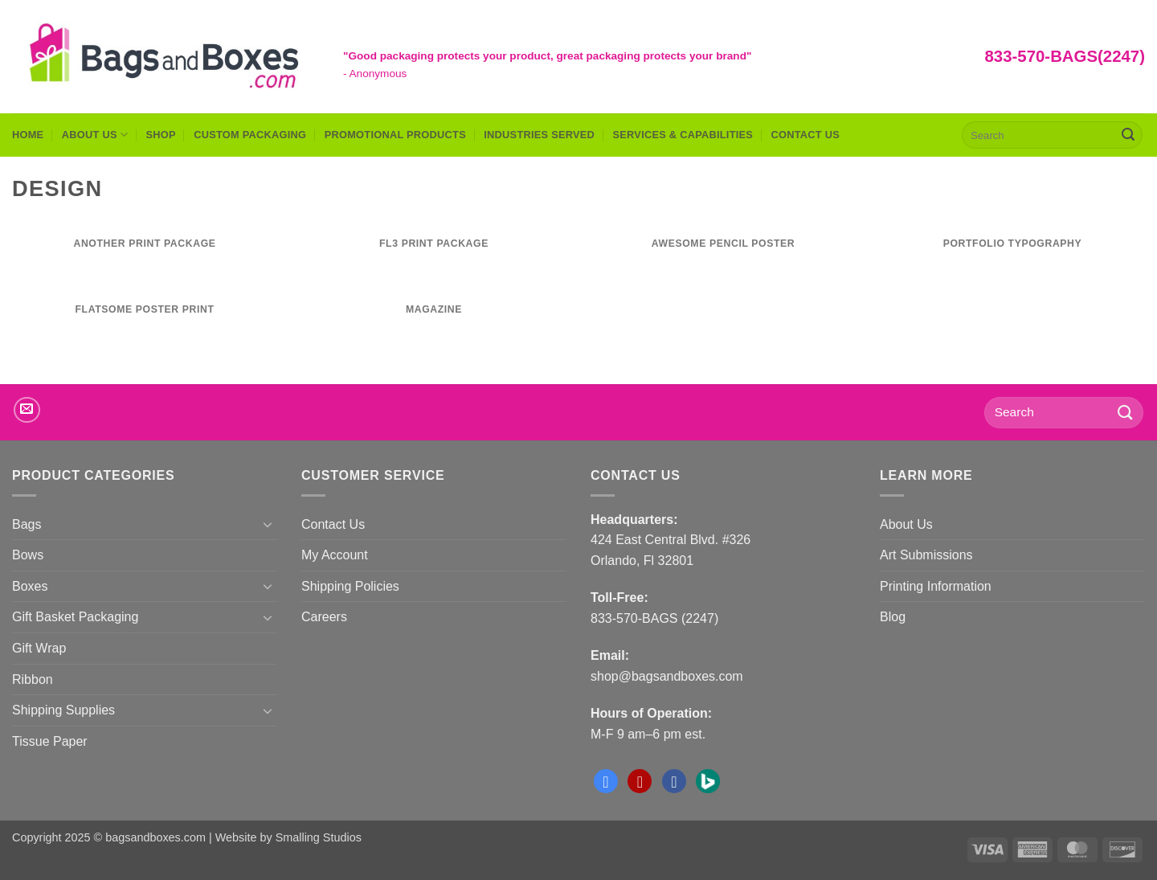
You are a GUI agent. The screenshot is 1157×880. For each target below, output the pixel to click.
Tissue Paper (50, 741)
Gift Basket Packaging (75, 617)
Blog (893, 617)
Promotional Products (395, 135)
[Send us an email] (27, 410)
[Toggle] (267, 524)
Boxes (29, 586)
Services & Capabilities (683, 135)
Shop (161, 135)
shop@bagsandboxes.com (667, 676)
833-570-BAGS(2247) (1065, 56)
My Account (334, 555)
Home (27, 135)
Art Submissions (926, 555)
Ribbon (32, 679)
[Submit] (1128, 135)
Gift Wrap (39, 648)
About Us (95, 134)
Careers (324, 617)
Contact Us (805, 135)
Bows (27, 555)
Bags (26, 524)
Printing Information (935, 586)
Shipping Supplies (63, 710)
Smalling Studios (319, 837)
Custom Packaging (250, 135)
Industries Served (539, 135)
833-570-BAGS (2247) (654, 618)
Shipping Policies (350, 586)
